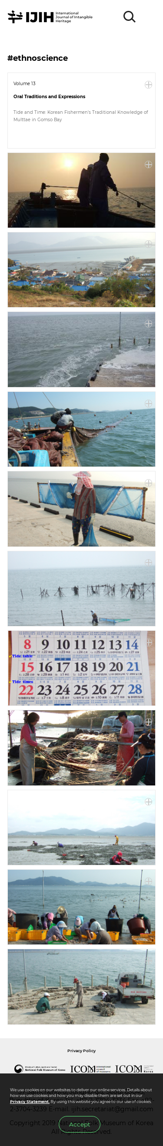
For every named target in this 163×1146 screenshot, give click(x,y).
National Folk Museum (40, 1069)
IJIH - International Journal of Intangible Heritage (51, 17)
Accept (79, 1124)
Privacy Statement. (30, 1101)
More (149, 85)
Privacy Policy (81, 1050)
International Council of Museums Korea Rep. (134, 1069)
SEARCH (129, 16)
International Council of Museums (90, 1069)
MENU (148, 16)
